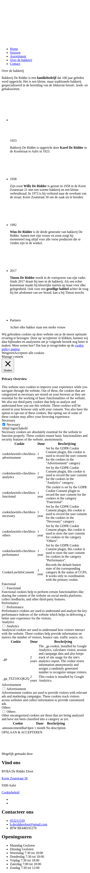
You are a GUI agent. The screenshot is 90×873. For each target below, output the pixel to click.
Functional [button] (9, 584)
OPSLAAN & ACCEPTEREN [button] (22, 732)
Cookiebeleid (10, 792)
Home (14, 49)
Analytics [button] (8, 622)
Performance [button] (10, 603)
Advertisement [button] (11, 685)
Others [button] (6, 707)
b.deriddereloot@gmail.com (28, 824)
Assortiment (18, 56)
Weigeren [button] (8, 353)
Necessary (13, 424)
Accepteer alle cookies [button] (29, 353)
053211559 (17, 820)
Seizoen (15, 52)
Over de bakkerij (21, 60)
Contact (15, 63)
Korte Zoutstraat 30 (15, 778)
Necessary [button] (8, 420)
